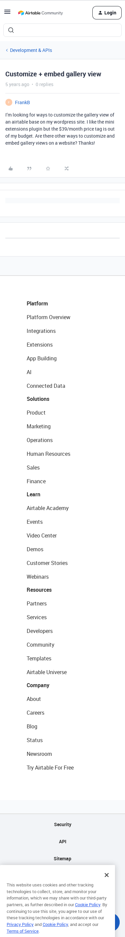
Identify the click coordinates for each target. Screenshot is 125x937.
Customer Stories (47, 563)
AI (29, 372)
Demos (35, 549)
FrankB (22, 102)
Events (35, 521)
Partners (37, 603)
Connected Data (46, 385)
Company (38, 685)
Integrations (41, 331)
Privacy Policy (20, 930)
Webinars (38, 576)
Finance (36, 481)
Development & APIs (31, 50)
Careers (35, 712)
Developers (40, 631)
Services (37, 617)
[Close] (106, 881)
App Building (42, 358)
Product (36, 412)
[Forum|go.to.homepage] (40, 12)
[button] (7, 14)
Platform (37, 303)
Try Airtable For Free (50, 767)
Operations (40, 440)
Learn (33, 494)
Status (35, 740)
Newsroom (39, 754)
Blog (32, 726)
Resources (39, 589)
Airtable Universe (47, 672)
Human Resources (48, 453)
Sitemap (62, 858)
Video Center (42, 535)
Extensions (40, 344)
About (34, 699)
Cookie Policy (87, 911)
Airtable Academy (48, 508)
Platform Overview (48, 317)
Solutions (38, 399)
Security (62, 824)
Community (40, 644)
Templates (39, 658)
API (62, 841)
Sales (33, 467)
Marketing (39, 426)
